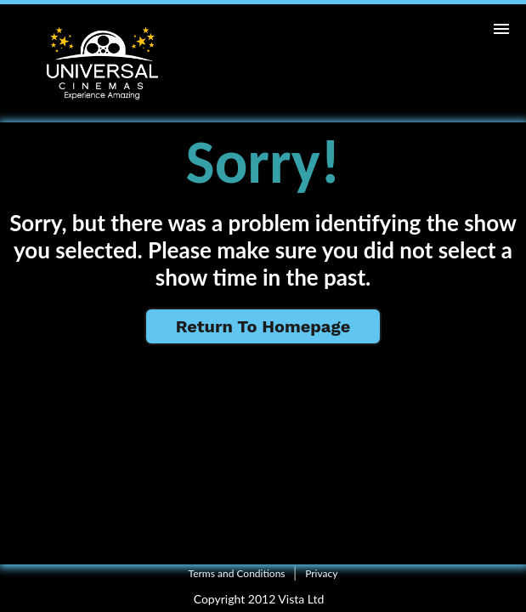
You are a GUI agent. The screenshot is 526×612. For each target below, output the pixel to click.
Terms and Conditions (237, 573)
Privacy (321, 573)
